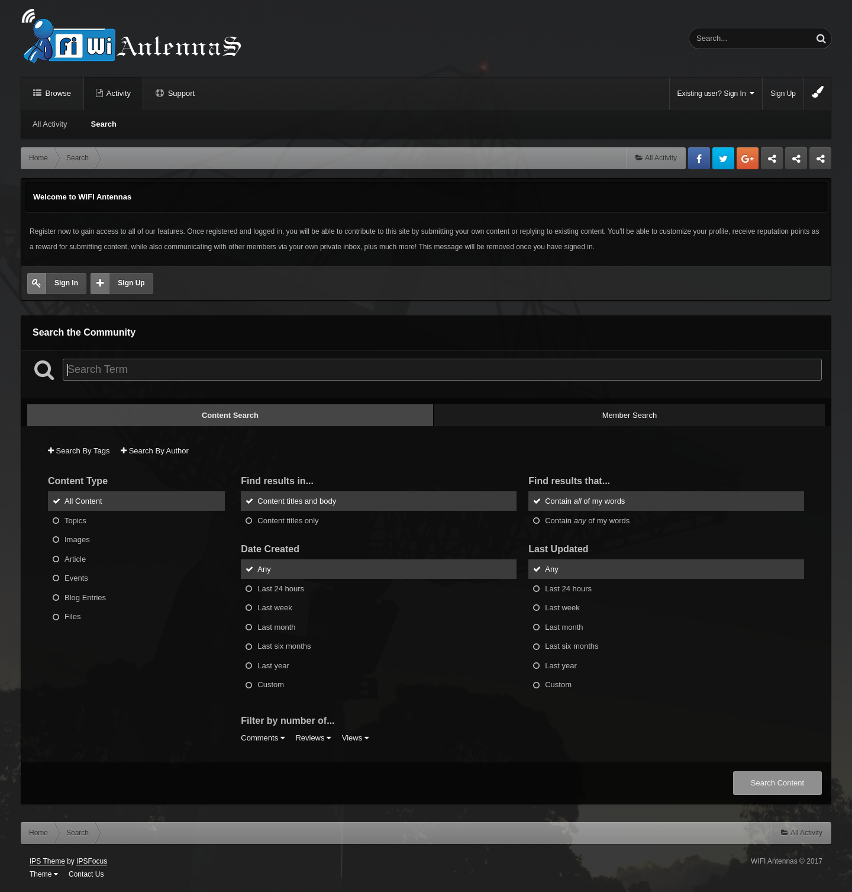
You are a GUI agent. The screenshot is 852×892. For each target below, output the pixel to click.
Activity (118, 93)
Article (75, 558)
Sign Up (783, 93)
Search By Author (155, 450)
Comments (262, 737)
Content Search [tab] (230, 415)
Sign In (66, 283)
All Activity (50, 124)
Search (104, 124)
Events (76, 578)
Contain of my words (585, 501)
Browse (57, 93)
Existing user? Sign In (716, 93)
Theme (44, 874)
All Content (83, 501)
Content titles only (287, 520)
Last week (274, 607)
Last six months (284, 646)
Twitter (723, 158)
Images (77, 539)
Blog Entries (85, 596)
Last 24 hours (280, 588)
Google (748, 158)
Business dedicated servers (772, 161)
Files (72, 616)
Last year (273, 665)
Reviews (313, 737)
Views (355, 737)
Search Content (777, 782)
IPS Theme (47, 861)
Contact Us (86, 874)
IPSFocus (91, 861)
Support (180, 93)
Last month (276, 626)
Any (263, 569)
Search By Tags (78, 450)
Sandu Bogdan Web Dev (820, 161)
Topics (75, 520)
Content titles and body (296, 501)
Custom (270, 684)
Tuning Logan (796, 161)
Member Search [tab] (629, 415)
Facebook (699, 158)
